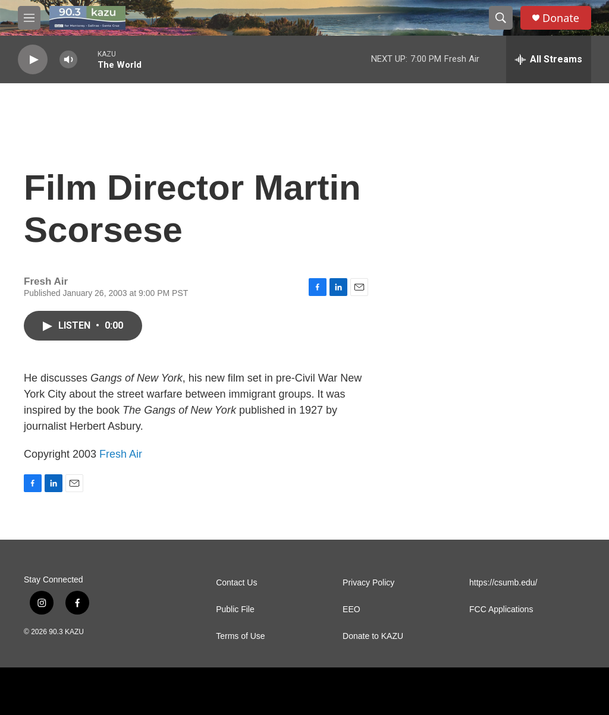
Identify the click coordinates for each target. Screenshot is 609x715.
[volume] (68, 59)
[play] (32, 60)
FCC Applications (501, 609)
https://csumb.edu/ (503, 582)
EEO (351, 609)
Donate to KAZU (373, 636)
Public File (235, 609)
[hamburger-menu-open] (29, 18)
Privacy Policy (368, 582)
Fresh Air (120, 454)
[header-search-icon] (501, 18)
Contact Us (236, 582)
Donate (560, 18)
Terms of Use (240, 636)
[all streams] (548, 59)
